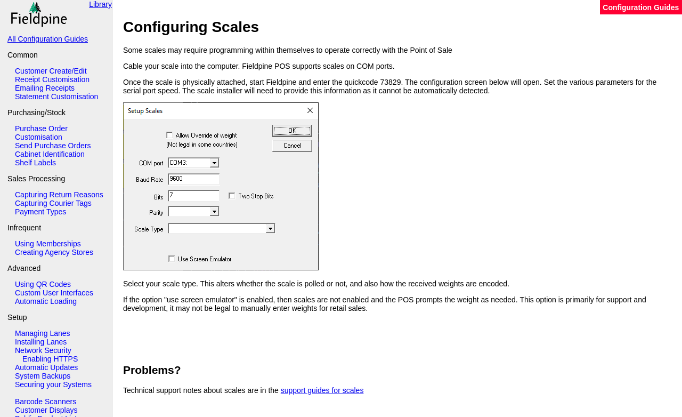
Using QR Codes (43, 284)
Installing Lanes (41, 342)
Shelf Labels (35, 162)
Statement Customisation (56, 96)
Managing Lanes (42, 333)
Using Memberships (48, 243)
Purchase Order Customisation (41, 132)
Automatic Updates (46, 367)
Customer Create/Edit (51, 71)
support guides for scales (322, 390)
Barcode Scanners (45, 401)
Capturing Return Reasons (59, 194)
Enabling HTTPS (50, 359)
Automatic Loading (46, 301)
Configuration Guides (641, 7)
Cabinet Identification (50, 154)
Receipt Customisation (52, 79)
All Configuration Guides (47, 39)
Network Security (43, 350)
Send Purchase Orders (53, 145)
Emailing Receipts (45, 88)
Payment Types (40, 211)
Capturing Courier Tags (53, 203)
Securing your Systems (53, 384)
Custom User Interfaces (54, 292)
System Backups (42, 376)
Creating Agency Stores (54, 252)
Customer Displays (46, 410)
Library (100, 4)
